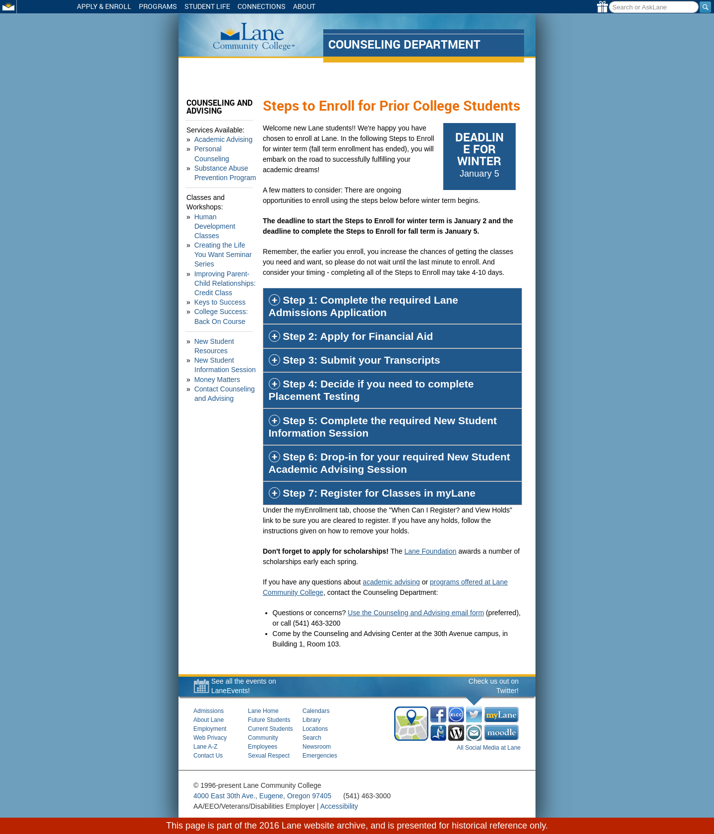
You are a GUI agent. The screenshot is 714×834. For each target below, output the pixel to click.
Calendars (316, 710)
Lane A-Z (205, 746)
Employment (210, 728)
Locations (315, 728)
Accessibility (339, 806)
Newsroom (316, 746)
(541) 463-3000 (367, 796)
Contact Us (208, 755)
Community (263, 737)
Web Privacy (210, 737)
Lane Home (263, 710)
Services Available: (215, 130)
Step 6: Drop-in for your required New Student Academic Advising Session (390, 463)
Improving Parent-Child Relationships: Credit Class (225, 273)
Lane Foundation (432, 551)
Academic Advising (223, 139)
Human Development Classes (215, 216)
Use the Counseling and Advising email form (417, 613)
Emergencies (319, 755)
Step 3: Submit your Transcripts (361, 360)
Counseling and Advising (219, 107)
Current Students (270, 728)
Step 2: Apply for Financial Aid (357, 336)
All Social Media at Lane (489, 747)
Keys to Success (220, 293)
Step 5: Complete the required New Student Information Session (384, 427)
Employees (262, 746)
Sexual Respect (269, 755)
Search (311, 737)
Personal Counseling (226, 149)
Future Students (269, 719)
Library (311, 719)
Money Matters (217, 370)
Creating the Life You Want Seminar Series (226, 245)
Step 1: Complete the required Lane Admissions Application (364, 306)
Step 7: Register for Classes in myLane (378, 493)
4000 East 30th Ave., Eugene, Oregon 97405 (262, 796)
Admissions (208, 710)
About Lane (208, 719)
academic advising (392, 582)
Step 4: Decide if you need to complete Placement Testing (372, 390)
